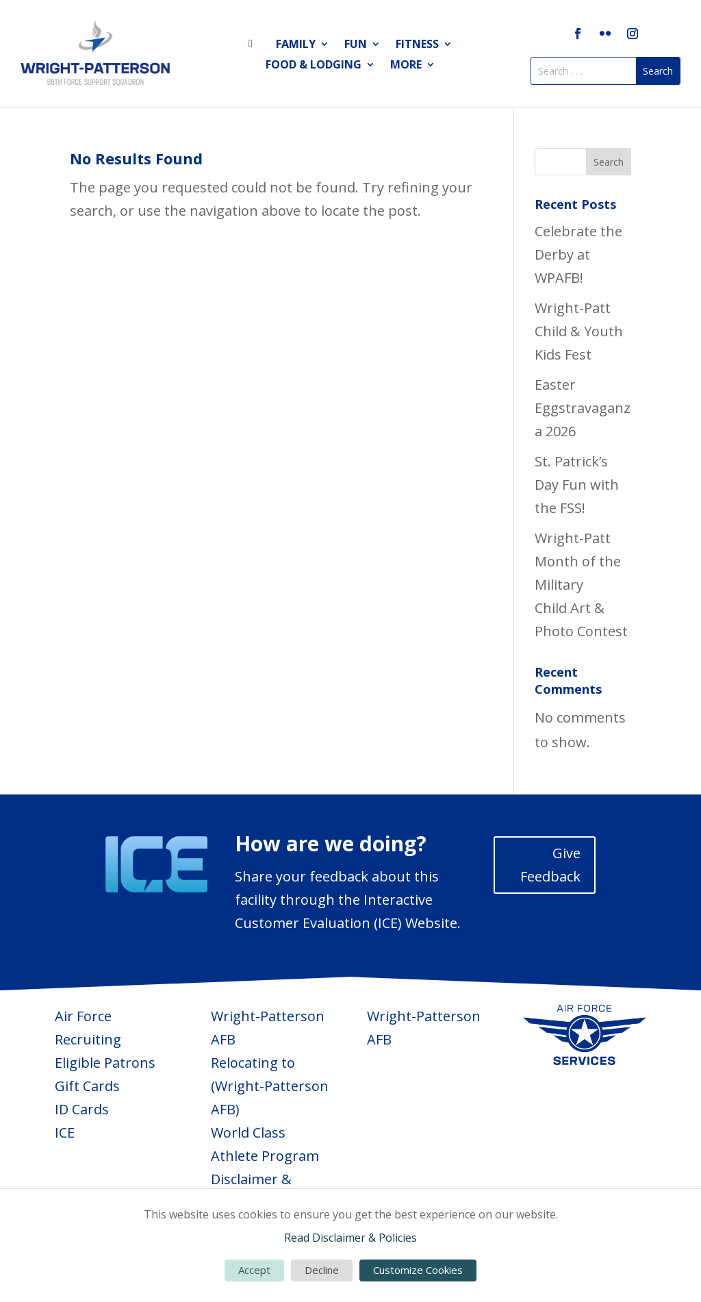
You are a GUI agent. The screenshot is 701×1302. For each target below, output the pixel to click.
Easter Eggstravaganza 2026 (582, 407)
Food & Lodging (313, 66)
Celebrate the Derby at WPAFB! (578, 254)
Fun (355, 45)
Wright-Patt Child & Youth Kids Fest (579, 331)
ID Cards (82, 1109)
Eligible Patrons (105, 1062)
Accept (254, 1270)
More (406, 66)
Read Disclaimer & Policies (350, 1237)
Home (254, 46)
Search (609, 161)
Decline (322, 1270)
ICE (65, 1132)
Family (296, 45)
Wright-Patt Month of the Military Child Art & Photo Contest (581, 584)
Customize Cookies (418, 1270)
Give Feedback (550, 865)
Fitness (417, 45)
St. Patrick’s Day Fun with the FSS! (577, 484)
